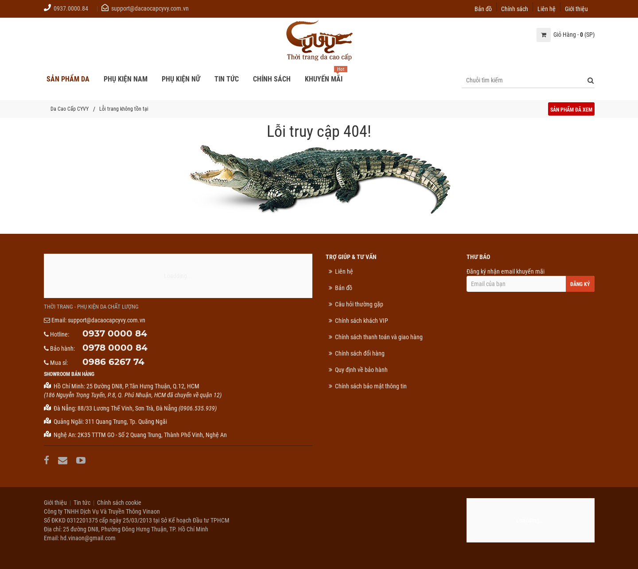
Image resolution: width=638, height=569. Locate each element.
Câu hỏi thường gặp (359, 304)
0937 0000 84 (114, 333)
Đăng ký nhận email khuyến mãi (530, 280)
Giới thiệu (576, 8)
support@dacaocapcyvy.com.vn (150, 8)
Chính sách (514, 8)
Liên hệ (546, 8)
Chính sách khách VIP (361, 320)
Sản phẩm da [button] (68, 79)
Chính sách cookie (119, 502)
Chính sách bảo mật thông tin (371, 386)
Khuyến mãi (323, 79)
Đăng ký (580, 284)
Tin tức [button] (226, 79)
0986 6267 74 (113, 361)
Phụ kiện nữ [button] (181, 79)
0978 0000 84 (115, 347)
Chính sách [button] (272, 79)
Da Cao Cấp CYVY (70, 109)
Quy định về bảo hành (361, 369)
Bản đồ (483, 8)
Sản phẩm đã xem (571, 110)
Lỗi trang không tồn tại (123, 109)
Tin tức (82, 502)
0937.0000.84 (71, 8)
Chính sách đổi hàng (360, 353)
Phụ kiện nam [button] (126, 79)
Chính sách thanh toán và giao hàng (379, 337)
